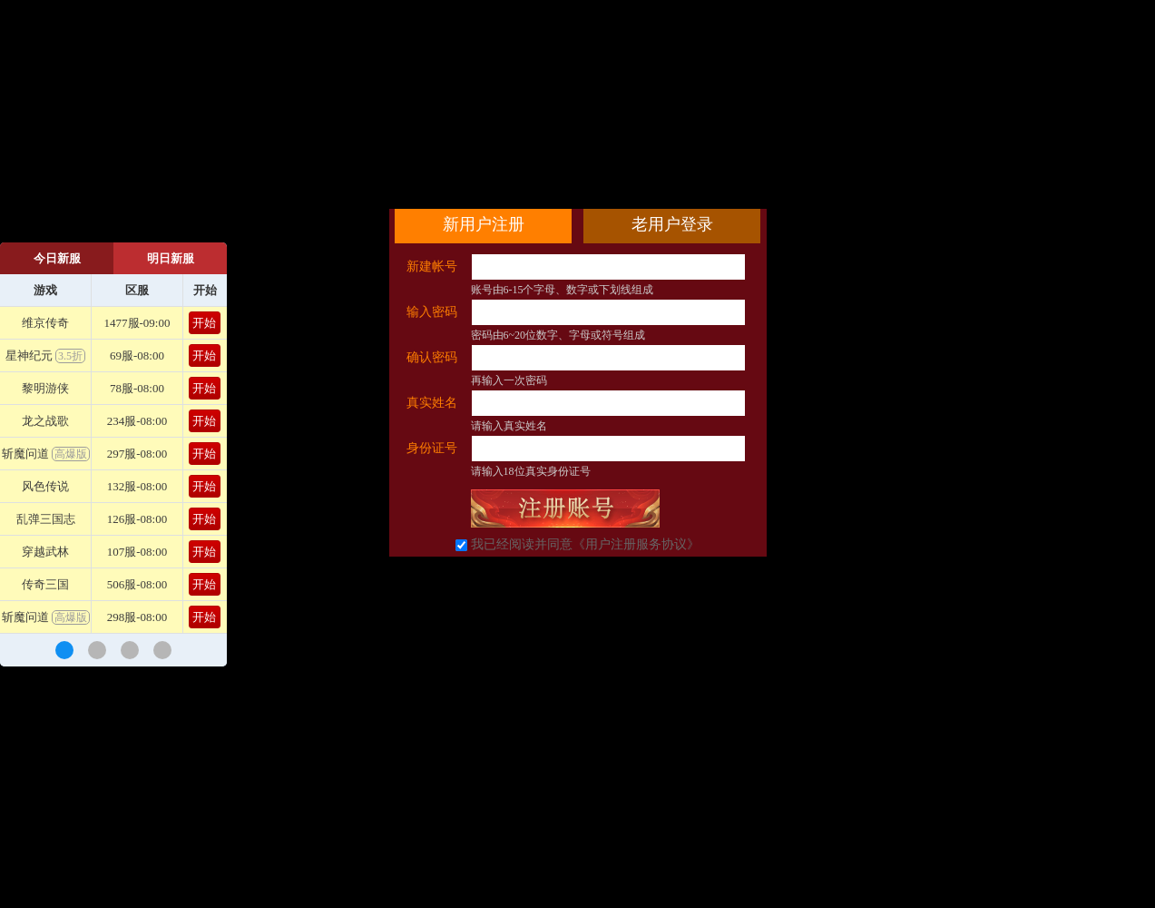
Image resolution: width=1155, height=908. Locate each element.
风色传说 (45, 486)
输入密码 (431, 312)
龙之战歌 (45, 421)
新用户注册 (483, 224)
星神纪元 (45, 355)
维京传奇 (45, 323)
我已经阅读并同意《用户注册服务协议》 (585, 544)
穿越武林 (45, 551)
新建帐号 (431, 266)
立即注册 (565, 508)
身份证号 (431, 448)
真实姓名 (431, 403)
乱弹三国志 (45, 519)
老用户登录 (672, 224)
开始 (204, 323)
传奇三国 (45, 584)
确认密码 (431, 357)
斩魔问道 (46, 453)
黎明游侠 (45, 388)
